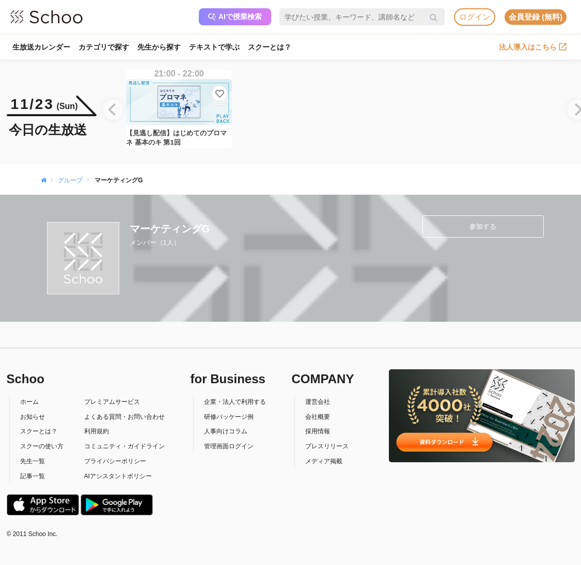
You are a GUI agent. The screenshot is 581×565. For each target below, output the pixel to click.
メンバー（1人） (155, 242)
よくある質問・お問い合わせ (124, 416)
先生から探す (159, 47)
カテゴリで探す (103, 47)
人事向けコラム (225, 431)
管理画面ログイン (229, 446)
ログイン (474, 16)
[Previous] (113, 109)
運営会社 (317, 401)
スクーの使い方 (42, 446)
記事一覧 (32, 476)
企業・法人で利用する (235, 401)
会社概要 (317, 416)
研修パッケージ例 (229, 416)
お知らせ (32, 416)
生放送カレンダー (41, 47)
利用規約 (96, 431)
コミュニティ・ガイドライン (124, 446)
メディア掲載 (323, 461)
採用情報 (317, 431)
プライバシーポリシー (115, 461)
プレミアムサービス (112, 401)
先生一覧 (32, 461)
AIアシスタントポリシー (118, 476)
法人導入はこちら (533, 47)
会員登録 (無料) (535, 16)
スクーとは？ (269, 47)
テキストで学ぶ (214, 47)
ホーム (29, 401)
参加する (482, 226)
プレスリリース (327, 446)
